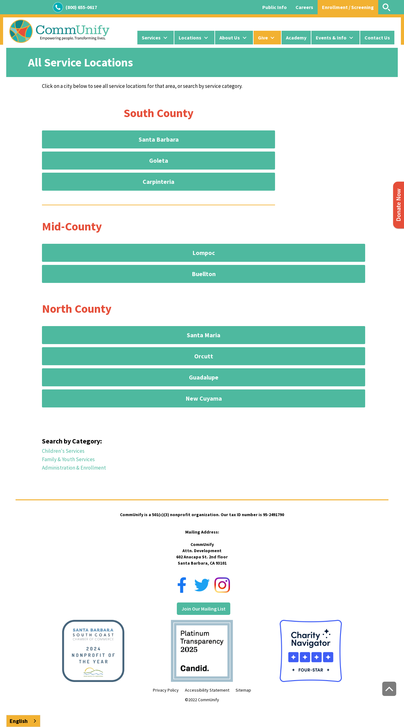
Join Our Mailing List (203, 609)
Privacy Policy (166, 690)
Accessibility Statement (207, 690)
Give (263, 37)
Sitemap (243, 690)
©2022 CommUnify (202, 699)
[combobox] (23, 721)
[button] (155, 37)
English (19, 721)
